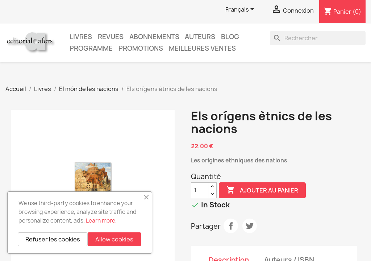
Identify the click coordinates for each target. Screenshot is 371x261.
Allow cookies (114, 239)
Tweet (249, 226)
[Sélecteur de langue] (241, 9)
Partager (231, 226)
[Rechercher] (318, 38)
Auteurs (200, 36)
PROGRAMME (91, 48)
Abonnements (154, 36)
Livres (81, 36)
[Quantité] (199, 190)
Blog (230, 36)
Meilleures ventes (202, 48)
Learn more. (101, 220)
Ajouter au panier (262, 190)
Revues (111, 36)
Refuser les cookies (52, 239)
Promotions (140, 48)
